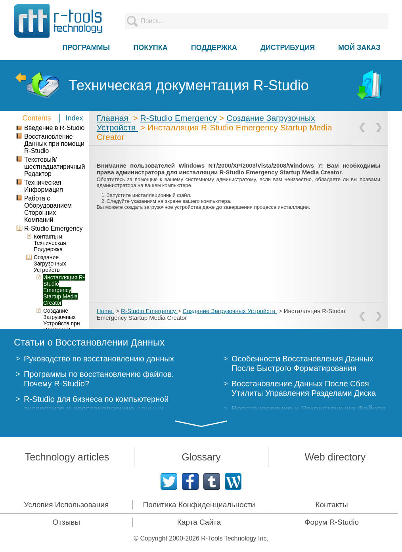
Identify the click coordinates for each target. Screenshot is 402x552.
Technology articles (67, 456)
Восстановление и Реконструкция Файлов (309, 408)
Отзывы (66, 522)
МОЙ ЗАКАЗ (359, 48)
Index (74, 118)
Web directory (335, 456)
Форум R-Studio (331, 522)
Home (105, 311)
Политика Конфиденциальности (199, 504)
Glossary (201, 456)
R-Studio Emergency (180, 117)
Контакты (331, 504)
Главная (114, 117)
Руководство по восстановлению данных (99, 358)
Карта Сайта (199, 522)
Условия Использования (66, 504)
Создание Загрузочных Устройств (230, 311)
